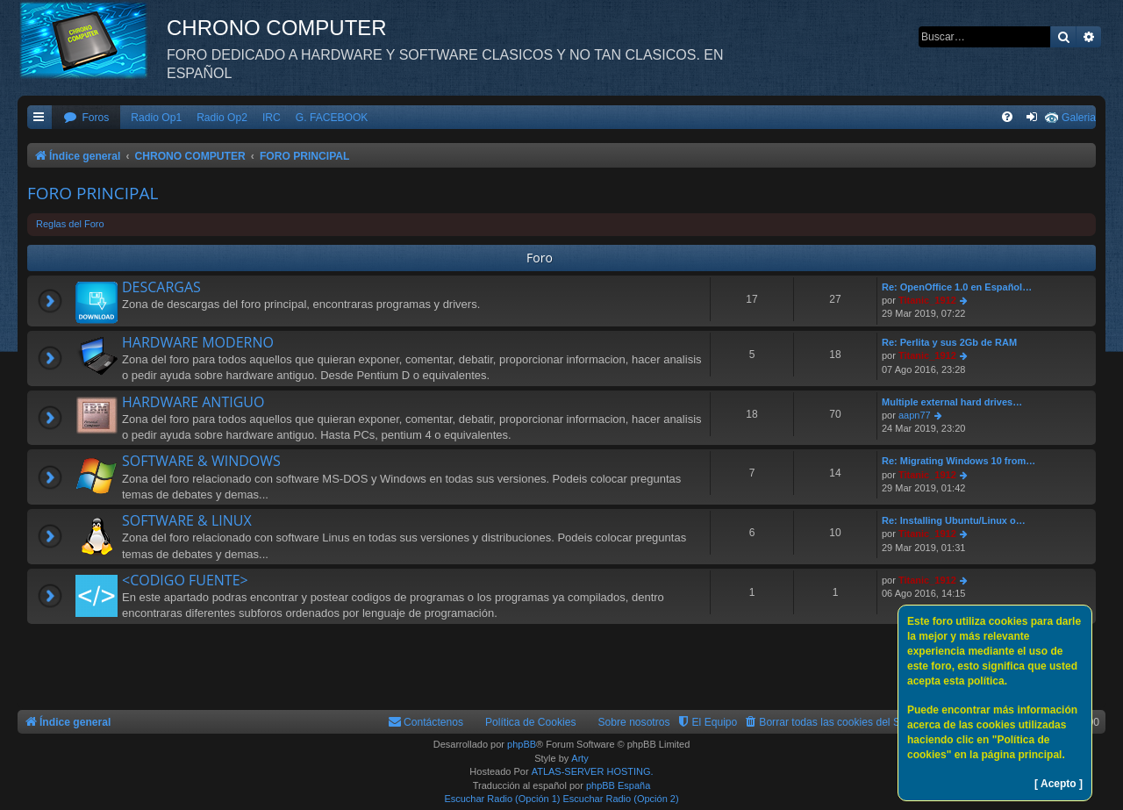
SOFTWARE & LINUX (187, 520)
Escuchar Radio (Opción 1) (502, 798)
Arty (580, 758)
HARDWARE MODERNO (198, 342)
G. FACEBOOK (332, 117)
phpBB (521, 744)
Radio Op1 (156, 117)
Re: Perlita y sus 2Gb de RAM (949, 342)
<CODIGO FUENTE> (185, 580)
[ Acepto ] (1058, 784)
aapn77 (914, 415)
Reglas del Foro (70, 224)
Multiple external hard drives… (952, 402)
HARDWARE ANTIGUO (193, 402)
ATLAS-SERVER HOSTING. (593, 771)
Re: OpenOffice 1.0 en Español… (957, 287)
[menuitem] (86, 118)
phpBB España (618, 785)
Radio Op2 (222, 117)
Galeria (1079, 117)
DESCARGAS (161, 287)
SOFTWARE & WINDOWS (201, 460)
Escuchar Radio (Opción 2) (621, 798)
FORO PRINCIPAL (92, 193)
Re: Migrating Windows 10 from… (958, 460)
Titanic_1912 (927, 300)
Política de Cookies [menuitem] (530, 722)
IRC (271, 117)
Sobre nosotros (634, 722)
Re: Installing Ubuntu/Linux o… (954, 520)
